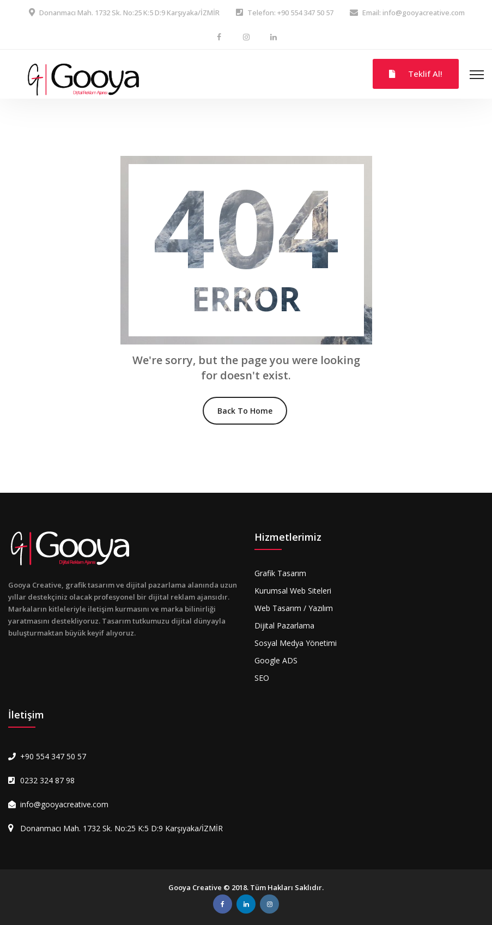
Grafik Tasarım (280, 573)
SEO (261, 678)
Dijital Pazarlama (284, 625)
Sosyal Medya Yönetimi (295, 643)
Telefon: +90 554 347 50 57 (290, 12)
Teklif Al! (415, 73)
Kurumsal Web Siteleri (292, 590)
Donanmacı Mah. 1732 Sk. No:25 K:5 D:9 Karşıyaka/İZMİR (129, 12)
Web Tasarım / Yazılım (293, 608)
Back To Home (244, 411)
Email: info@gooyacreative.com (413, 12)
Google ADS (275, 660)
